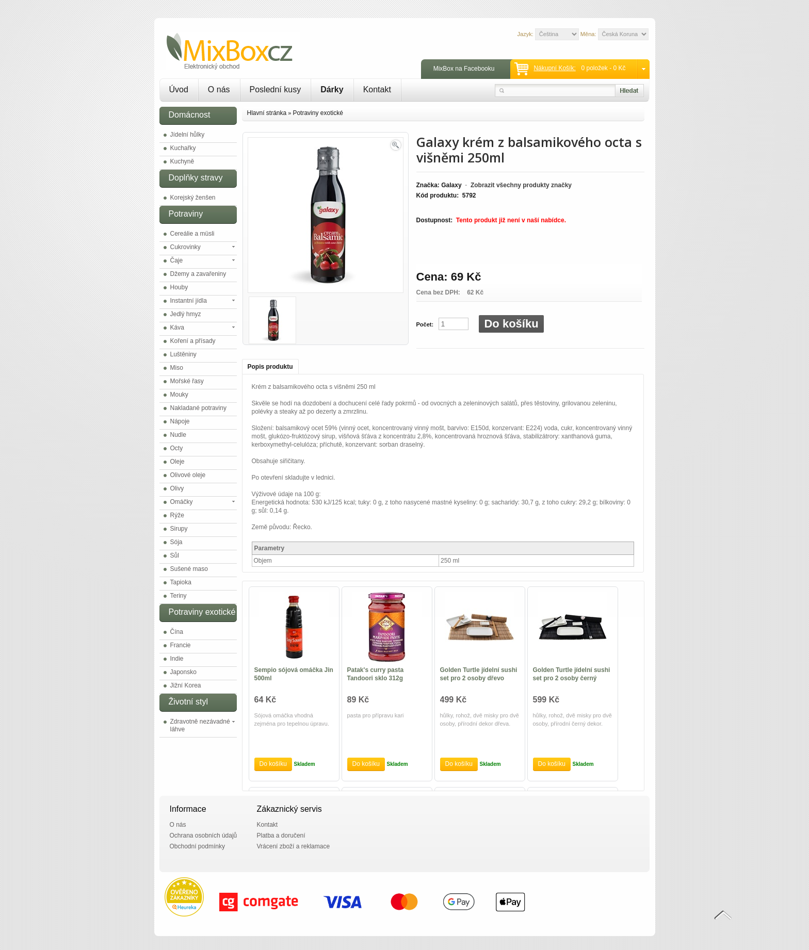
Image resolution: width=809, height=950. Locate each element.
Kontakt (377, 89)
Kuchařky (183, 148)
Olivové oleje (188, 475)
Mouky (179, 394)
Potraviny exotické (318, 113)
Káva (177, 327)
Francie (180, 645)
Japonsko (183, 672)
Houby (179, 287)
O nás (219, 89)
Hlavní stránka (267, 113)
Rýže (177, 515)
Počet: (425, 324)
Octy (176, 448)
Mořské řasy (187, 381)
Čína (176, 631)
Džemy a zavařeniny (198, 273)
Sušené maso (189, 568)
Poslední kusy (275, 89)
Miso (176, 367)
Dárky (331, 89)
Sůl (174, 555)
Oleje (177, 461)
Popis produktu (270, 366)
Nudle (178, 434)
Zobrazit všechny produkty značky (521, 185)
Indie (177, 658)
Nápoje (180, 421)
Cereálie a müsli (192, 233)
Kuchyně (182, 161)
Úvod (178, 89)
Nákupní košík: (554, 68)
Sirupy (179, 528)
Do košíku (511, 323)
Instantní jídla (188, 300)
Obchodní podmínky (197, 846)
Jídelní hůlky (187, 134)
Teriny (178, 595)
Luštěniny (183, 354)
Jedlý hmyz (185, 314)
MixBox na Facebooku (464, 68)
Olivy (177, 488)
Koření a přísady (193, 341)
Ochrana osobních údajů (203, 835)
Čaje (176, 260)
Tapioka (180, 582)
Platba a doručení (281, 835)
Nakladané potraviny (198, 408)
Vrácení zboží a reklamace (293, 846)
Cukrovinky (185, 247)
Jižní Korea (185, 685)
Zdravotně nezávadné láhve (200, 725)
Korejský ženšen (193, 197)
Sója (176, 542)
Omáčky (181, 501)
